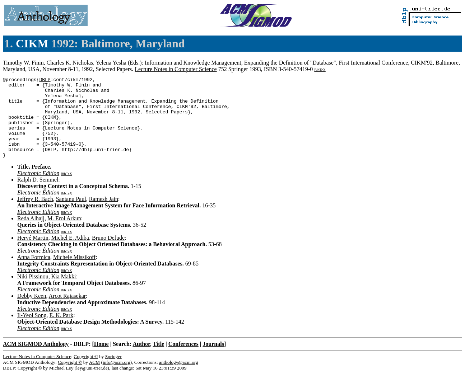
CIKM (32, 43)
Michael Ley (61, 384)
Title (158, 360)
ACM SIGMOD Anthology (36, 360)
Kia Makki (63, 293)
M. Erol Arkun (64, 234)
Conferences (183, 360)
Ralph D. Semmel (37, 196)
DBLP (44, 80)
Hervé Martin (32, 254)
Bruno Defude (108, 254)
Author (141, 360)
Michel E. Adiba (70, 254)
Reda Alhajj (31, 234)
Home (101, 360)
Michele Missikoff (74, 273)
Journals (213, 360)
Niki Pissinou (32, 293)
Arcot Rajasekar (67, 312)
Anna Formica (33, 273)
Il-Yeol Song (32, 331)
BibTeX (320, 70)
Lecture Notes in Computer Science (176, 69)
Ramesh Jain (103, 215)
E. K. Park (62, 331)
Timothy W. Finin (23, 63)
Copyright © (86, 372)
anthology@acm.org (178, 378)
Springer (113, 372)
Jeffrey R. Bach (35, 215)
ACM (94, 378)
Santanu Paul (71, 215)
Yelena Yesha (111, 63)
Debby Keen (31, 312)
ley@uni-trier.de (91, 384)
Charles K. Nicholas (70, 63)
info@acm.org (116, 378)
